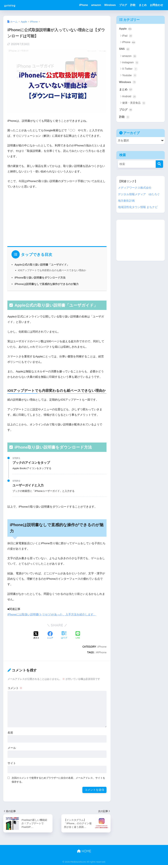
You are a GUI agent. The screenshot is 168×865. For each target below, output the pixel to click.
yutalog (11, 5)
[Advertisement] (56, 217)
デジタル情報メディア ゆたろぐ (139, 194)
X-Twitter (130, 69)
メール (12, 747)
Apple (125, 29)
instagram (130, 63)
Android (129, 97)
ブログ (123, 5)
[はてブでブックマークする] (64, 635)
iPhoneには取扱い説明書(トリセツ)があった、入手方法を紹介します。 (51, 614)
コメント (15, 688)
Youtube (129, 76)
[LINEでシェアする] (77, 635)
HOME (84, 851)
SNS (124, 49)
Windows (110, 5)
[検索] (159, 164)
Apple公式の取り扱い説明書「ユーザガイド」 (41, 264)
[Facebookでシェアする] (50, 635)
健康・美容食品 (134, 103)
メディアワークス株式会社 (134, 187)
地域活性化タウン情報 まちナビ (138, 207)
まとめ (143, 5)
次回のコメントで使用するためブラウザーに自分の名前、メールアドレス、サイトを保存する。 (58, 779)
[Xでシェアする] (36, 635)
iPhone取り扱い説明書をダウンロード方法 (39, 277)
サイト (12, 763)
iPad (127, 36)
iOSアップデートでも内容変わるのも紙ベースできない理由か (52, 270)
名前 (10, 732)
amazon (96, 5)
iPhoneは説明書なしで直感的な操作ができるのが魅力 (46, 283)
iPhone (83, 5)
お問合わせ (156, 5)
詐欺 (133, 5)
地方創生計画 (126, 200)
